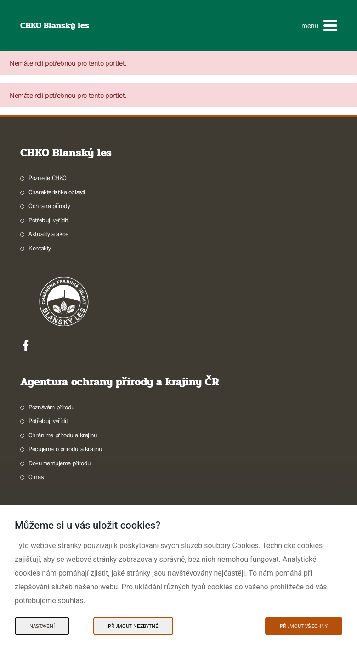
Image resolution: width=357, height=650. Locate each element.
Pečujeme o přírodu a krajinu (65, 448)
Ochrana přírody (49, 205)
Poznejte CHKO (47, 177)
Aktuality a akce (48, 233)
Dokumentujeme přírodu (59, 463)
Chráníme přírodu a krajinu (62, 435)
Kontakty (39, 248)
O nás (36, 476)
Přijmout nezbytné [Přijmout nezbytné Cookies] (133, 626)
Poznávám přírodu (51, 407)
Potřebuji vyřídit (48, 220)
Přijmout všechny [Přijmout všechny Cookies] (304, 626)
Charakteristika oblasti (56, 192)
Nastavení (42, 626)
